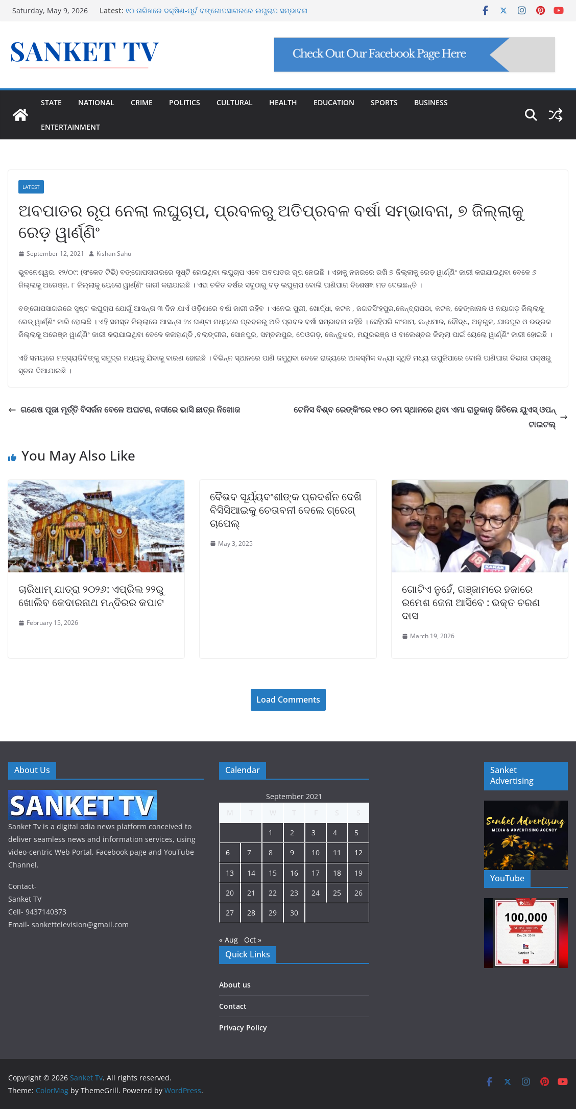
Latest (31, 186)
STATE (51, 102)
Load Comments (288, 699)
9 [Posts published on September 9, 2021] (292, 852)
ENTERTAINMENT (70, 127)
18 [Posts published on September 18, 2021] (337, 873)
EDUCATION (334, 102)
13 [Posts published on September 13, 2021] (230, 873)
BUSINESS (431, 102)
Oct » (252, 940)
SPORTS (384, 102)
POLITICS (184, 102)
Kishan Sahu (114, 253)
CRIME (142, 102)
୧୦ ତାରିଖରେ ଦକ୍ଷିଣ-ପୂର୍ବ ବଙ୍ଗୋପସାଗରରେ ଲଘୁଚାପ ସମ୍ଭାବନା (216, 10)
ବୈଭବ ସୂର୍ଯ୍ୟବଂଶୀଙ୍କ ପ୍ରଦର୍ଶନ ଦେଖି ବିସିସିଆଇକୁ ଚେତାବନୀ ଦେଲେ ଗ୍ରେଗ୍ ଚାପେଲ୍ (286, 510)
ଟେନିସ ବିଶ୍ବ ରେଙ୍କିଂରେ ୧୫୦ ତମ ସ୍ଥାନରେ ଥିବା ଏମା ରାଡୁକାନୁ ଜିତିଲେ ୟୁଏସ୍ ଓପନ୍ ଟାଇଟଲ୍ (431, 417)
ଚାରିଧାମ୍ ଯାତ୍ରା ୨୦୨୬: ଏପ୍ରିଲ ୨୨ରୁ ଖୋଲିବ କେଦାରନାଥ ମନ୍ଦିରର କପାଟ (91, 595)
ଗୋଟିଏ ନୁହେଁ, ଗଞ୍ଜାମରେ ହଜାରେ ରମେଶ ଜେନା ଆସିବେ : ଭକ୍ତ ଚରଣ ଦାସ (471, 602)
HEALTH (283, 102)
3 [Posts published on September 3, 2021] (313, 832)
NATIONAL (96, 102)
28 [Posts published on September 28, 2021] (251, 913)
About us (235, 985)
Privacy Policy (243, 1027)
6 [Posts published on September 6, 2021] (228, 852)
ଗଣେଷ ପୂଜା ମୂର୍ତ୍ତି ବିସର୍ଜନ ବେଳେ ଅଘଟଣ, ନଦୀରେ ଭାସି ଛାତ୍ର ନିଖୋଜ (124, 409)
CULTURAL (235, 102)
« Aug (228, 940)
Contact (233, 1006)
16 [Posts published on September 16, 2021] (294, 873)
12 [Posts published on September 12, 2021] (358, 852)
